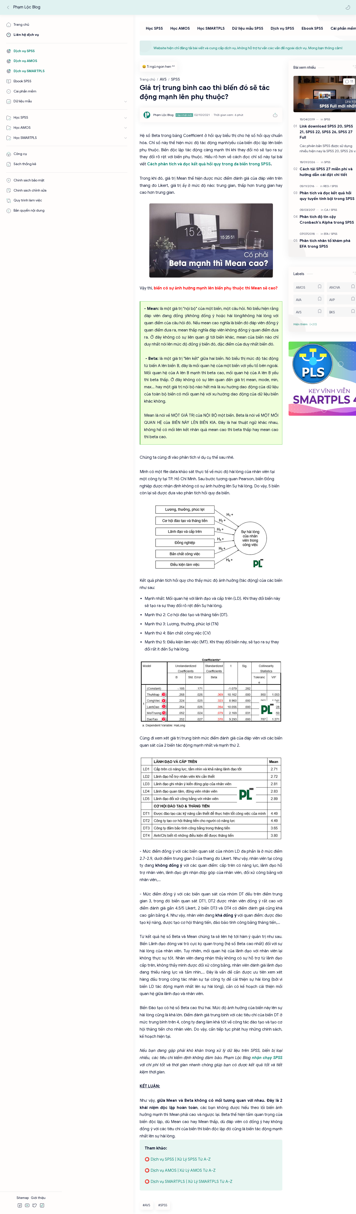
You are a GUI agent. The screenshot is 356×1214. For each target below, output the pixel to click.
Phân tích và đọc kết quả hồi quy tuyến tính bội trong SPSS (314, 197)
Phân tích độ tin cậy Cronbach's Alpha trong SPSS (314, 221)
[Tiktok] (111, 1187)
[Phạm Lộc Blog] (92, 116)
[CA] (314, 211)
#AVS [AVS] (74, 1087)
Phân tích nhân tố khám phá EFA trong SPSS (312, 244)
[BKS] (329, 313)
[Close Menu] (345, 49)
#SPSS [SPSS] (91, 1087)
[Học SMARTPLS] (168, 29)
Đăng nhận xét (83, 1124)
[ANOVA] (329, 288)
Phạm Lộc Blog (27, 7)
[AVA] (296, 300)
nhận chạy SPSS (129, 960)
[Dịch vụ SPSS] (240, 29)
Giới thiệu (38, 1198)
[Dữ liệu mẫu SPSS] (205, 29)
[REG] (314, 187)
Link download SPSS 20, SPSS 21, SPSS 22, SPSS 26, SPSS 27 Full (313, 133)
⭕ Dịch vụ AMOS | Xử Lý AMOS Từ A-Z (108, 1052)
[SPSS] (314, 120)
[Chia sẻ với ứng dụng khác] (177, 1102)
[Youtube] (97, 1187)
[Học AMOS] (138, 29)
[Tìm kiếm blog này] (107, 7)
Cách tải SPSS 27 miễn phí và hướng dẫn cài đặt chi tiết (313, 173)
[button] (347, 7)
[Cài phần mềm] (301, 29)
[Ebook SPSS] (270, 29)
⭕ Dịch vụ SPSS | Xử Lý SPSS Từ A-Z (106, 1041)
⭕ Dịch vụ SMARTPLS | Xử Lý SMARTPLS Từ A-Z (117, 1063)
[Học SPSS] (112, 29)
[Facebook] (80, 1187)
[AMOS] (296, 288)
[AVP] (329, 300)
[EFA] (314, 234)
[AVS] (296, 313)
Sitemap (23, 1198)
